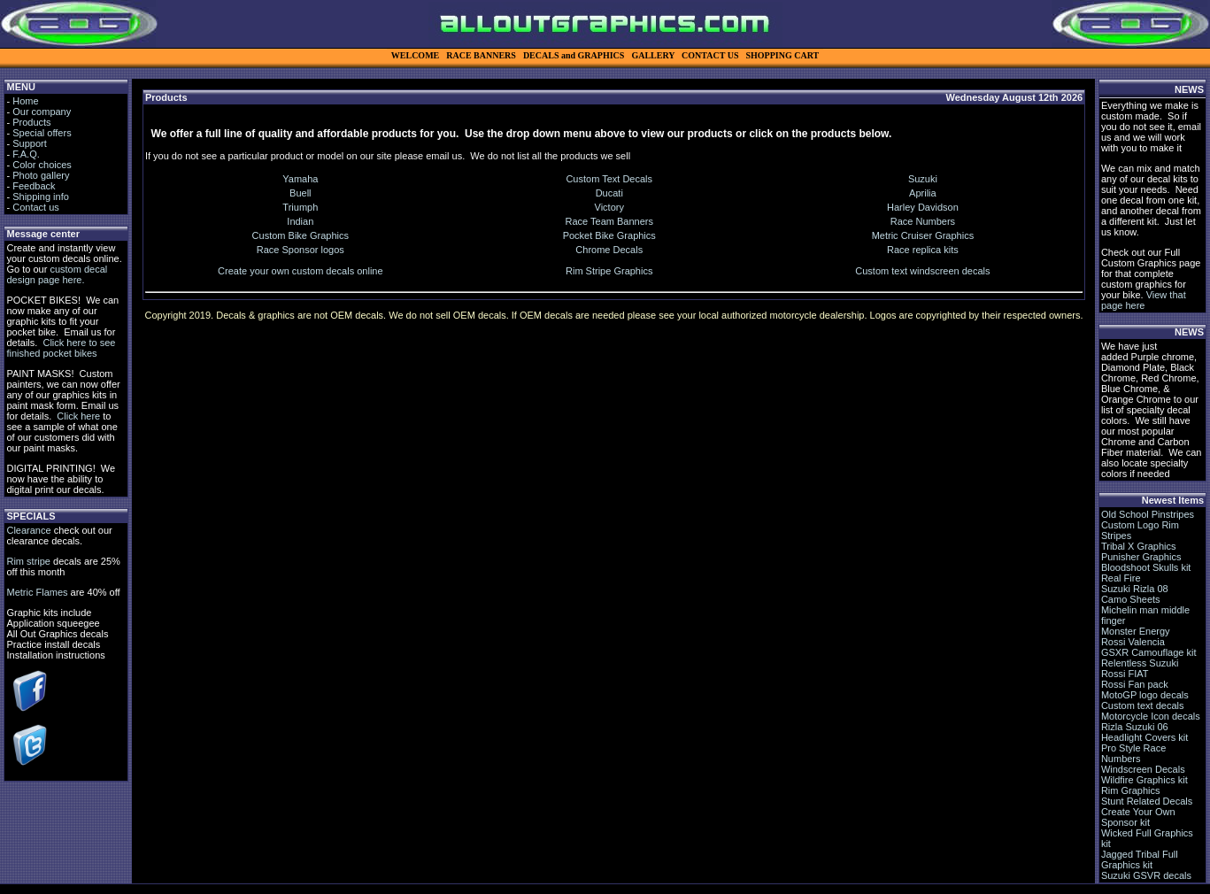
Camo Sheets (1130, 599)
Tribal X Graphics (1138, 546)
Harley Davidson (923, 207)
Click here (78, 416)
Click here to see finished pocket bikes (60, 347)
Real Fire (1121, 578)
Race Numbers (922, 221)
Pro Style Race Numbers (1133, 753)
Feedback (33, 186)
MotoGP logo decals (1145, 695)
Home (25, 101)
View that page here (1143, 300)
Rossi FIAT (1125, 673)
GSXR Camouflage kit (1149, 652)
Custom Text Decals (609, 178)
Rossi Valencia (1133, 641)
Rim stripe (28, 561)
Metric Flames (36, 592)
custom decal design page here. (56, 274)
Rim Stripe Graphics (609, 271)
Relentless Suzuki (1139, 663)
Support (29, 143)
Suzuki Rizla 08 (1134, 588)
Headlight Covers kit (1144, 737)
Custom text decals (1142, 705)
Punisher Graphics (1141, 556)
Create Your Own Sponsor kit (1138, 817)
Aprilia (922, 193)
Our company (41, 111)
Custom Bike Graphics (300, 235)
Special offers (41, 132)
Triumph (300, 207)
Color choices (42, 164)
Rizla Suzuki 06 (1134, 726)
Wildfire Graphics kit (1144, 780)
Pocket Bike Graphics (609, 235)
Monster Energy (1135, 631)
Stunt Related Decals (1146, 801)
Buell (300, 193)
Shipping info (40, 196)
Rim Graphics (1130, 790)
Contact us (35, 207)
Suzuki (922, 178)
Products (31, 122)
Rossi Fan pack (1134, 684)
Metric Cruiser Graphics (923, 235)
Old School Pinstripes (1147, 514)
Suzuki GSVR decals (1146, 875)
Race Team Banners (609, 221)
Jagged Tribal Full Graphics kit (1139, 859)
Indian (300, 221)
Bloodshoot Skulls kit (1146, 567)
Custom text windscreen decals (922, 271)
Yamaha (300, 178)
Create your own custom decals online (300, 271)
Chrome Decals (609, 249)
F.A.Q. (26, 154)
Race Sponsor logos (300, 249)
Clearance (28, 530)
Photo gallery (40, 175)
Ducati (609, 193)
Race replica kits (923, 249)
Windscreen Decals (1143, 769)
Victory (609, 207)
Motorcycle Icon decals (1150, 716)
